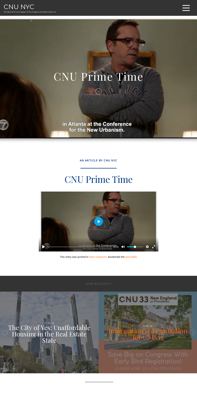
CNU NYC (19, 7)
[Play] (43, 247)
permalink (131, 257)
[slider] (79, 247)
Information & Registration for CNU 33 (148, 333)
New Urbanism (98, 257)
